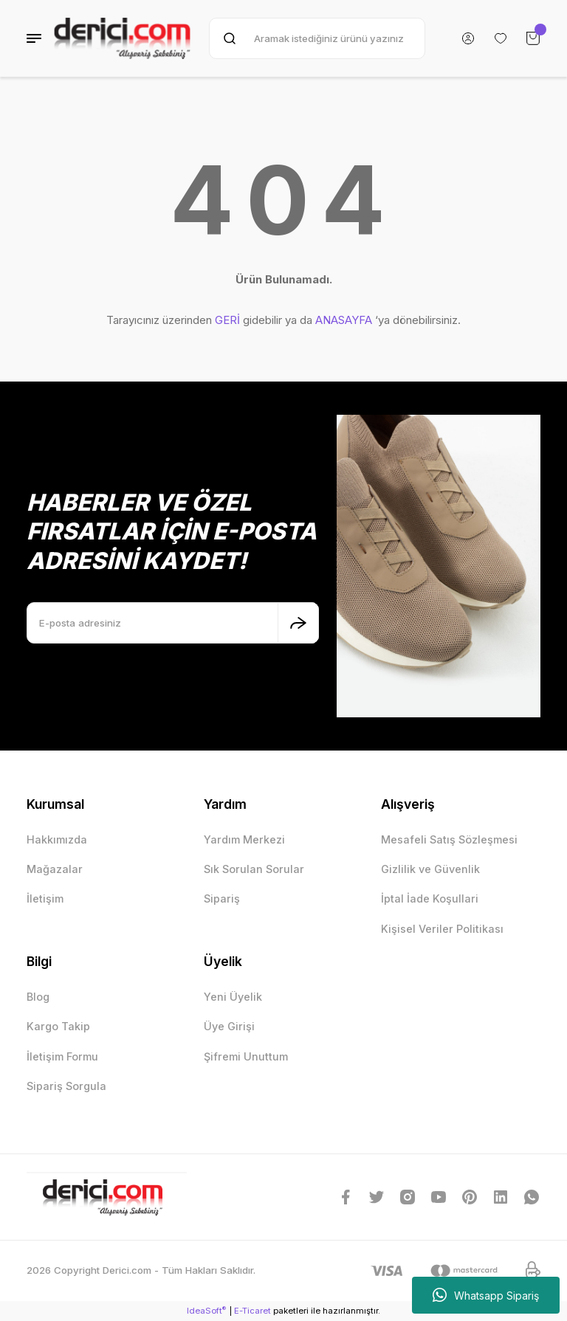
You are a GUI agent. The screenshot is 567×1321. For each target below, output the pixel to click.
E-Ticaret (252, 1311)
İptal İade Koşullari (429, 898)
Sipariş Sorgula (66, 1086)
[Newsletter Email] (173, 623)
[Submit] (298, 623)
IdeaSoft (206, 1310)
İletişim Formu (62, 1056)
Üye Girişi (229, 1026)
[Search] (317, 38)
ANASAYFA (343, 320)
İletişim (45, 898)
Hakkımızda (57, 839)
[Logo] (122, 38)
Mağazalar (55, 869)
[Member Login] (468, 38)
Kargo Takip (58, 1026)
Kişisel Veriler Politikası (442, 928)
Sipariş (222, 898)
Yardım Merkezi (244, 839)
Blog (38, 996)
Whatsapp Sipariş (486, 1295)
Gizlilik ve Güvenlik (430, 869)
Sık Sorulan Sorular (254, 869)
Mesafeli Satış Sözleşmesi (449, 839)
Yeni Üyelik (233, 996)
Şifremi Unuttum (246, 1056)
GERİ (227, 320)
